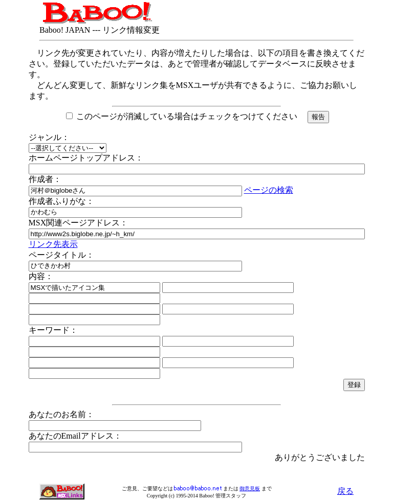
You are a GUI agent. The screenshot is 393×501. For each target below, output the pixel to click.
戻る (345, 491)
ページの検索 (268, 190)
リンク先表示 (53, 244)
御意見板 (249, 488)
